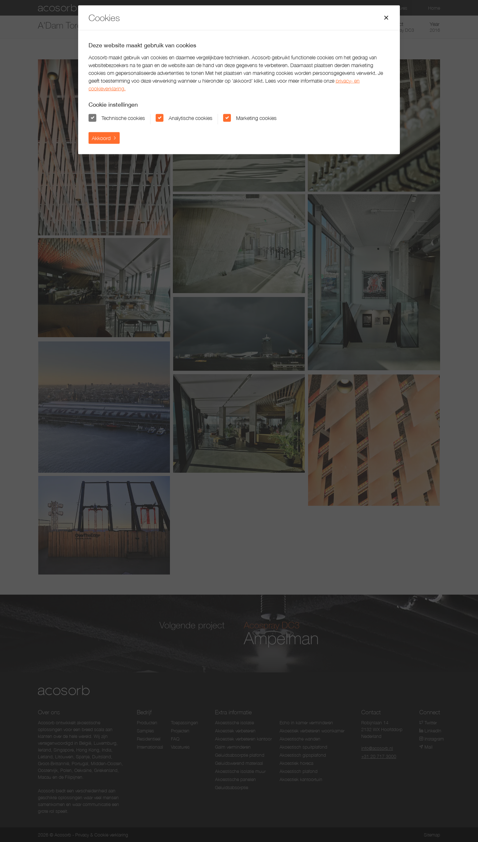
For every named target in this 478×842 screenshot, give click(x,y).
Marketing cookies (256, 118)
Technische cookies (123, 118)
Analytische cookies (190, 118)
